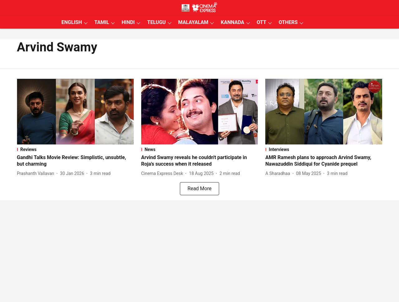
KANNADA (232, 22)
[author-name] (37, 173)
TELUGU (156, 22)
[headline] (75, 161)
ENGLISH (71, 22)
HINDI (128, 22)
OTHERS (288, 22)
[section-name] (75, 149)
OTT (261, 22)
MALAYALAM (193, 22)
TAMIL (101, 22)
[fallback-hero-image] (75, 111)
